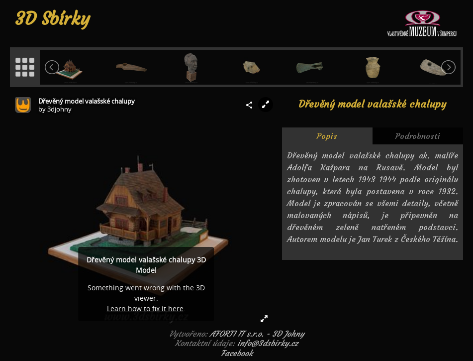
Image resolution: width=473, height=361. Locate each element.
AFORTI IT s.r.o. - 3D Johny (257, 334)
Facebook (237, 353)
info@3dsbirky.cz (267, 343)
